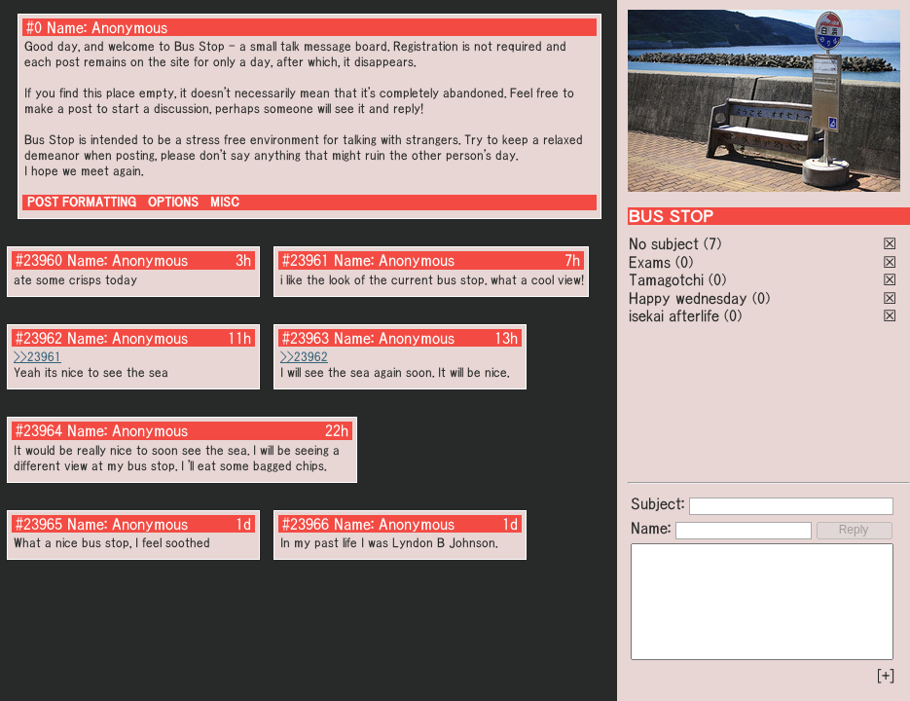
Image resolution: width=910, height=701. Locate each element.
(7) (712, 243)
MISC (224, 202)
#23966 (305, 524)
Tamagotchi (666, 279)
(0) (684, 262)
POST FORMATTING (81, 202)
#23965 (39, 524)
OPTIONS (173, 202)
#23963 (305, 338)
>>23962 (304, 356)
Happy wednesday (688, 298)
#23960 (39, 260)
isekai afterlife (674, 315)
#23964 (39, 430)
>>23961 (37, 356)
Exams (650, 262)
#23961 (305, 260)
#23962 (39, 338)
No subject (666, 243)
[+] (885, 675)
